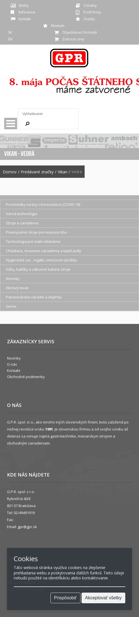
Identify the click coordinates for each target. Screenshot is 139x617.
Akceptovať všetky (103, 597)
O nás (12, 364)
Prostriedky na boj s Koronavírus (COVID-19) (43, 204)
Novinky (13, 278)
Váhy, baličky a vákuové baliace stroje (38, 269)
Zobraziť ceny (73, 39)
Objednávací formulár (79, 32)
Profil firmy (92, 12)
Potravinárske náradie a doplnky (34, 297)
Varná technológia (21, 213)
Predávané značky (37, 171)
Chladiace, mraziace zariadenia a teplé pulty (43, 250)
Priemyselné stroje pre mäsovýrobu (36, 232)
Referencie (26, 12)
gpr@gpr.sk (27, 526)
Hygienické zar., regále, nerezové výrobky (41, 260)
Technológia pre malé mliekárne (33, 241)
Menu (10, 123)
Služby (23, 5)
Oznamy (90, 5)
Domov (10, 171)
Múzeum (57, 25)
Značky (89, 19)
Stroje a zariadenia (22, 222)
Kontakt (24, 19)
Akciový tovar (17, 287)
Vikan (62, 171)
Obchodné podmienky (26, 376)
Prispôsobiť (65, 597)
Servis (11, 306)
